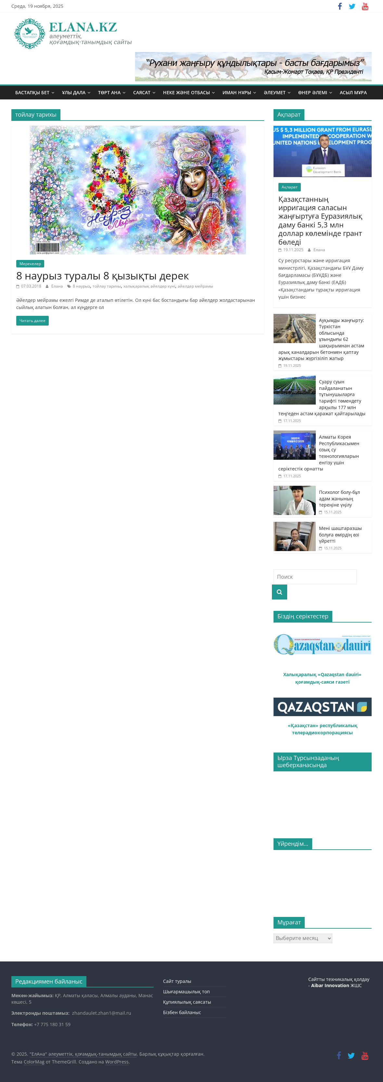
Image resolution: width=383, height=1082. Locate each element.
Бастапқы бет (32, 92)
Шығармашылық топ (186, 991)
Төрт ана (109, 92)
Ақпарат (290, 187)
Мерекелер (30, 263)
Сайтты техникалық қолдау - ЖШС (338, 982)
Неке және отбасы (186, 92)
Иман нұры (237, 92)
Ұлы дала (73, 92)
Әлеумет (275, 92)
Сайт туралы (177, 981)
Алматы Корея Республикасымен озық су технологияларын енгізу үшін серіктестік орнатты (318, 453)
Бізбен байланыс (182, 1012)
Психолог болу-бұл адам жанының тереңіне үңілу (339, 498)
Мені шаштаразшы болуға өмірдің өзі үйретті (341, 534)
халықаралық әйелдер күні (149, 286)
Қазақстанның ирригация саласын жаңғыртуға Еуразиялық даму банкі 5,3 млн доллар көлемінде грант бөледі (320, 220)
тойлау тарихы (107, 286)
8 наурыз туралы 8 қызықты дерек (102, 275)
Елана (57, 286)
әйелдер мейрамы (195, 286)
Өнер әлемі (312, 92)
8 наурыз (81, 286)
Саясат (141, 92)
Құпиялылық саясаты (187, 1002)
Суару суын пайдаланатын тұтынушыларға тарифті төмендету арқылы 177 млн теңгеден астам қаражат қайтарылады (321, 398)
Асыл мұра (353, 92)
